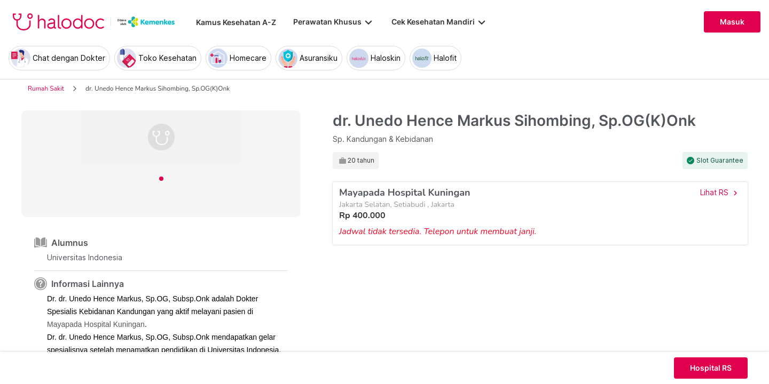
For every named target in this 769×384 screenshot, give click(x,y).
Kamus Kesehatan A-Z (236, 22)
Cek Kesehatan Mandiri (439, 21)
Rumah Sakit (46, 88)
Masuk (732, 22)
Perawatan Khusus (333, 21)
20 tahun (361, 160)
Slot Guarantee (719, 160)
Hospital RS (711, 368)
